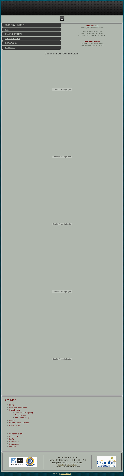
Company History (14, 25)
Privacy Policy (72, 465)
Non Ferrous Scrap (22, 418)
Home (11, 405)
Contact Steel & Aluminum (19, 423)
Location (12, 447)
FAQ (7, 29)
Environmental (13, 34)
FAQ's (11, 439)
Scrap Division (14, 410)
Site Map (10, 400)
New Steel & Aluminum (18, 408)
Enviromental (14, 442)
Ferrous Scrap (20, 415)
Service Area (12, 38)
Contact (10, 48)
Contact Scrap (14, 425)
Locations (11, 43)
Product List (13, 436)
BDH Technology (66, 474)
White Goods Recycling (24, 413)
